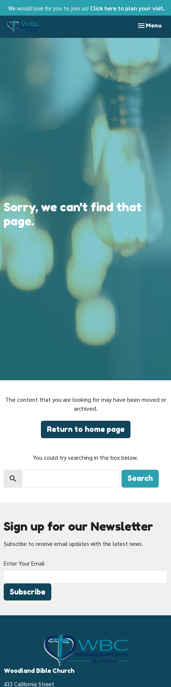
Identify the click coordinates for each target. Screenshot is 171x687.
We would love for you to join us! (86, 8)
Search (140, 478)
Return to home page (86, 429)
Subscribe (27, 591)
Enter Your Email (24, 563)
